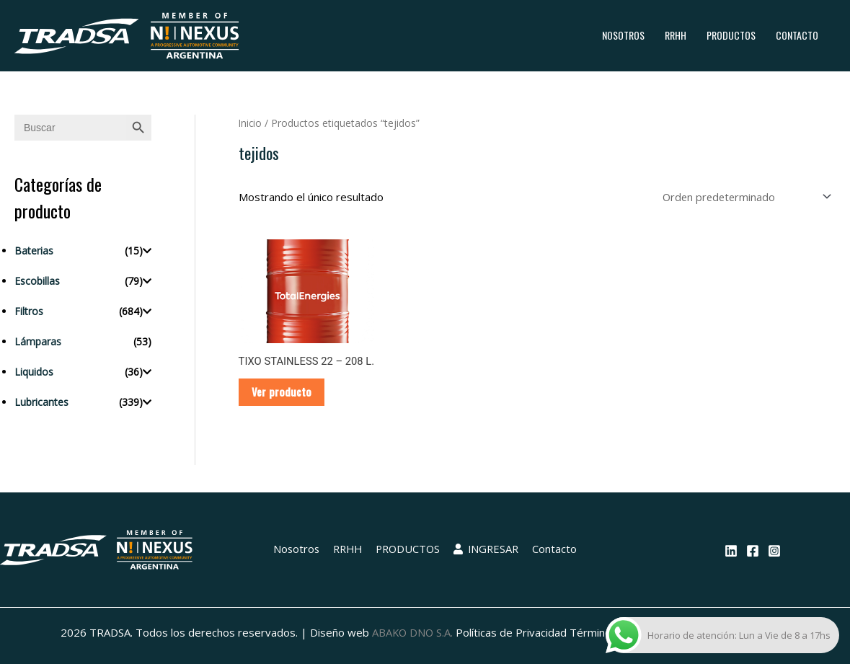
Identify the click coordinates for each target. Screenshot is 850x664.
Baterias (33, 250)
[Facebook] (752, 552)
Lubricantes (41, 402)
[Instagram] (774, 552)
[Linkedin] (731, 552)
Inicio (251, 123)
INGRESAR (487, 551)
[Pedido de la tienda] (743, 197)
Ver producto (283, 393)
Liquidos (33, 372)
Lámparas (37, 341)
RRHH (675, 35)
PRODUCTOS (731, 35)
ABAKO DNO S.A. (412, 634)
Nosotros (623, 35)
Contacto (797, 35)
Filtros (28, 311)
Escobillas (37, 281)
